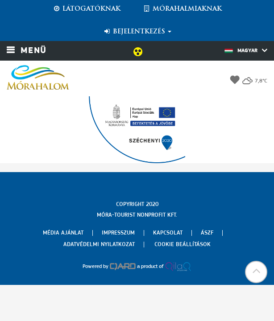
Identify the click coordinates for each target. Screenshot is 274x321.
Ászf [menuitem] (207, 233)
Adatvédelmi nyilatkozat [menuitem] (99, 244)
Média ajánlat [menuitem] (63, 233)
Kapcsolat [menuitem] (168, 233)
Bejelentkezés (137, 31)
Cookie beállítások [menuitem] (182, 244)
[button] (256, 272)
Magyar (245, 50)
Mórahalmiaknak (182, 8)
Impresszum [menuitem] (118, 233)
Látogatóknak (86, 8)
